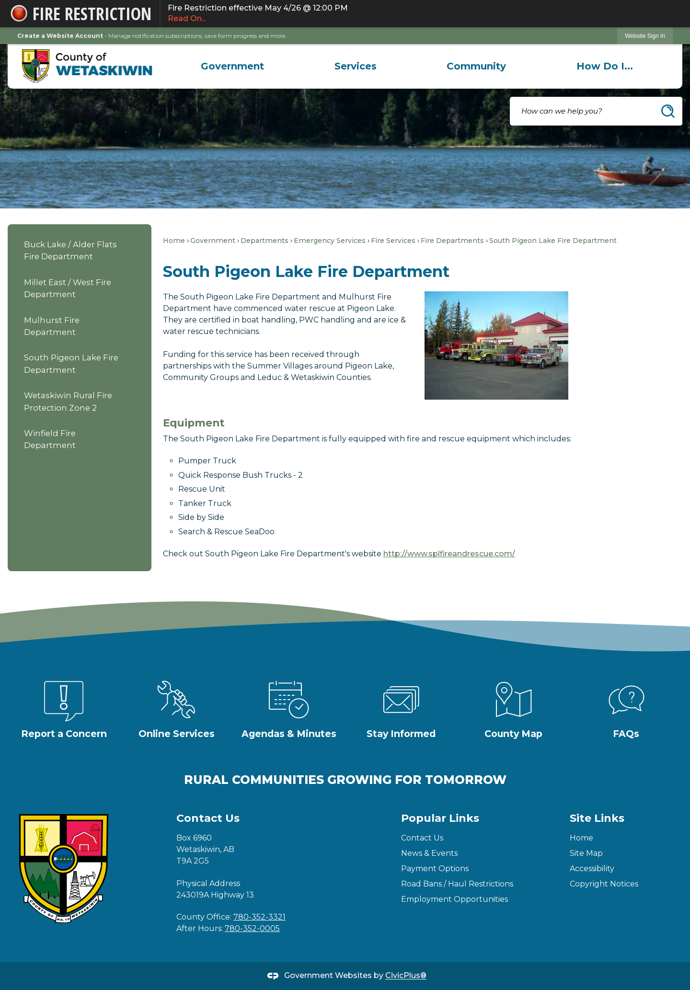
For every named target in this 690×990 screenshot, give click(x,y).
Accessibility (592, 868)
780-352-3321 (259, 916)
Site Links (597, 818)
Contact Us (422, 837)
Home (174, 240)
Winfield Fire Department (50, 439)
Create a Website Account (60, 35)
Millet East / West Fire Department (67, 288)
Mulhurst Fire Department (52, 326)
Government (212, 240)
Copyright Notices (604, 883)
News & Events (429, 853)
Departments (264, 240)
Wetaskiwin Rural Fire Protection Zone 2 (68, 401)
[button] (668, 111)
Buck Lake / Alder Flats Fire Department (70, 250)
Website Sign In (645, 36)
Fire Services (393, 240)
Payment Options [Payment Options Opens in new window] (435, 868)
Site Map (586, 853)
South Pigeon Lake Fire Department (71, 363)
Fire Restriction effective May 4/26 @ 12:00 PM (420, 13)
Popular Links (440, 818)
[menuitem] (232, 66)
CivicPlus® (405, 975)
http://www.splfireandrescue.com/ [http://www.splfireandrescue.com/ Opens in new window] (449, 553)
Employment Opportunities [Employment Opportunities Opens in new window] (454, 899)
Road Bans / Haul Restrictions (457, 883)
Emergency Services (330, 240)
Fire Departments (452, 240)
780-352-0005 (252, 928)
